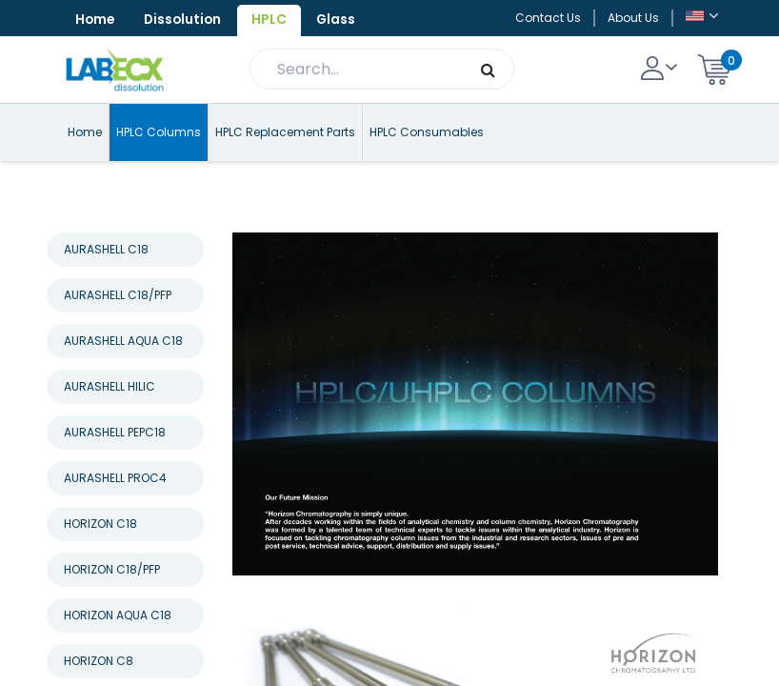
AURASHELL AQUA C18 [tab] (123, 377)
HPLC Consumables (427, 168)
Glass (96, 56)
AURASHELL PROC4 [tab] (115, 514)
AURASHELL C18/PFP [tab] (117, 331)
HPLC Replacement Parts (285, 168)
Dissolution (189, 20)
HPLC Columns (158, 168)
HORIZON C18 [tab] (100, 560)
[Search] (488, 106)
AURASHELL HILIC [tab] (109, 422)
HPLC (277, 20)
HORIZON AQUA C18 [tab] (117, 651)
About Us (633, 36)
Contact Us (548, 36)
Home (96, 20)
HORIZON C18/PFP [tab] (112, 605)
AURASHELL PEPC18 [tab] (115, 468)
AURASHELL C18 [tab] (106, 285)
